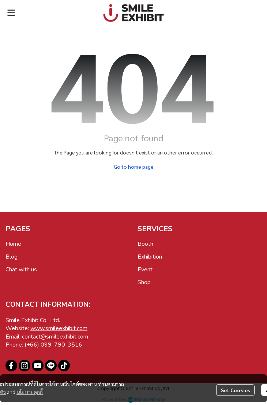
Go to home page (134, 166)
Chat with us (21, 269)
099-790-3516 (61, 345)
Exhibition (150, 257)
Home (13, 244)
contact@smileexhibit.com (55, 337)
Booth (145, 244)
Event (145, 269)
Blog (11, 257)
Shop (144, 282)
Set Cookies (235, 390)
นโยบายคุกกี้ (29, 392)
